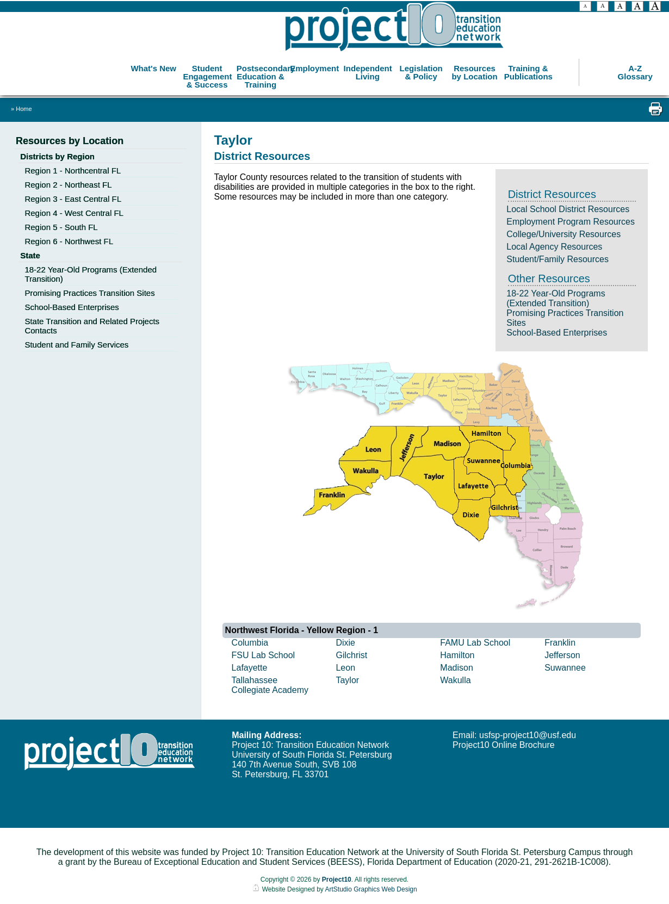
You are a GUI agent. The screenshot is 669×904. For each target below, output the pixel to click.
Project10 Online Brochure (504, 745)
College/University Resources (563, 234)
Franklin (559, 642)
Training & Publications (528, 70)
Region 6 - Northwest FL (68, 241)
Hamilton (457, 655)
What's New (153, 66)
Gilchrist (351, 655)
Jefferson (562, 655)
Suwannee (565, 667)
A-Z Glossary (635, 70)
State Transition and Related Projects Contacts (91, 326)
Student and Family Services (76, 344)
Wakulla (455, 680)
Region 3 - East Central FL (72, 198)
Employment (314, 66)
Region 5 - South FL (60, 227)
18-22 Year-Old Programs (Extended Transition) (555, 298)
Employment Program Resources (570, 221)
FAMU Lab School (475, 642)
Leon (345, 667)
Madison (456, 667)
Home (24, 109)
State (30, 255)
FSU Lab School (263, 655)
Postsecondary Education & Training (262, 75)
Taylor (347, 680)
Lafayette (250, 667)
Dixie (345, 642)
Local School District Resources (567, 209)
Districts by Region (57, 156)
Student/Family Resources (557, 259)
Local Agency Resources (554, 246)
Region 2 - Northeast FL (68, 184)
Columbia (250, 642)
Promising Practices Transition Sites (89, 293)
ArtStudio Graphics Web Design (371, 889)
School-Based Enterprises (556, 332)
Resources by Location (474, 70)
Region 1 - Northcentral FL (72, 170)
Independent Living (368, 70)
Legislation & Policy (421, 70)
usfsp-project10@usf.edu (527, 735)
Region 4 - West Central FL (73, 213)
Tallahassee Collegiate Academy (270, 685)
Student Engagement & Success (207, 75)
